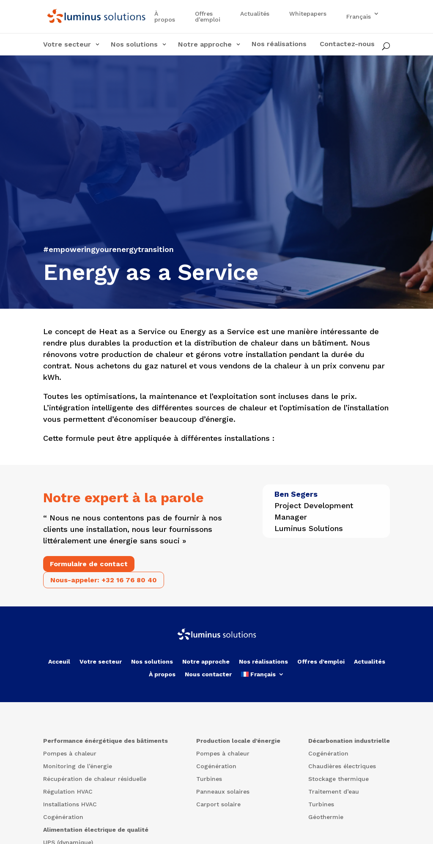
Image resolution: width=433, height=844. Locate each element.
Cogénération (63, 817)
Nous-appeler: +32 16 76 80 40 (103, 580)
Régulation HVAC (68, 792)
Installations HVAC (70, 804)
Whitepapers (307, 14)
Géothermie (325, 817)
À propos (164, 17)
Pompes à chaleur (69, 753)
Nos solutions (152, 662)
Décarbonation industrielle (349, 741)
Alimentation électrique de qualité (95, 830)
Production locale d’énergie (238, 741)
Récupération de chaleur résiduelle (94, 779)
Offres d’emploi (207, 17)
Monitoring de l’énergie (77, 766)
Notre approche (206, 662)
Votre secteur (100, 662)
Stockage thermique (338, 779)
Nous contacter (208, 674)
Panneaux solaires (222, 792)
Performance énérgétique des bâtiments (105, 741)
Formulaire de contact (89, 564)
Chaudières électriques (342, 766)
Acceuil (59, 662)
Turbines (209, 779)
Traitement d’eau (333, 792)
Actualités (254, 14)
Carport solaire (218, 804)
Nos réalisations (263, 662)
